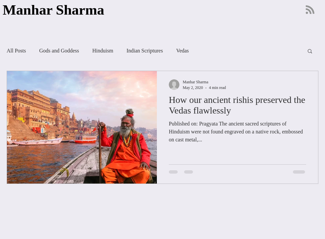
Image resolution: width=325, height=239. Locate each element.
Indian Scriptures (144, 50)
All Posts (16, 50)
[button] (310, 51)
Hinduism (102, 50)
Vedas (182, 50)
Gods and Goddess (59, 50)
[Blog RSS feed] (310, 10)
